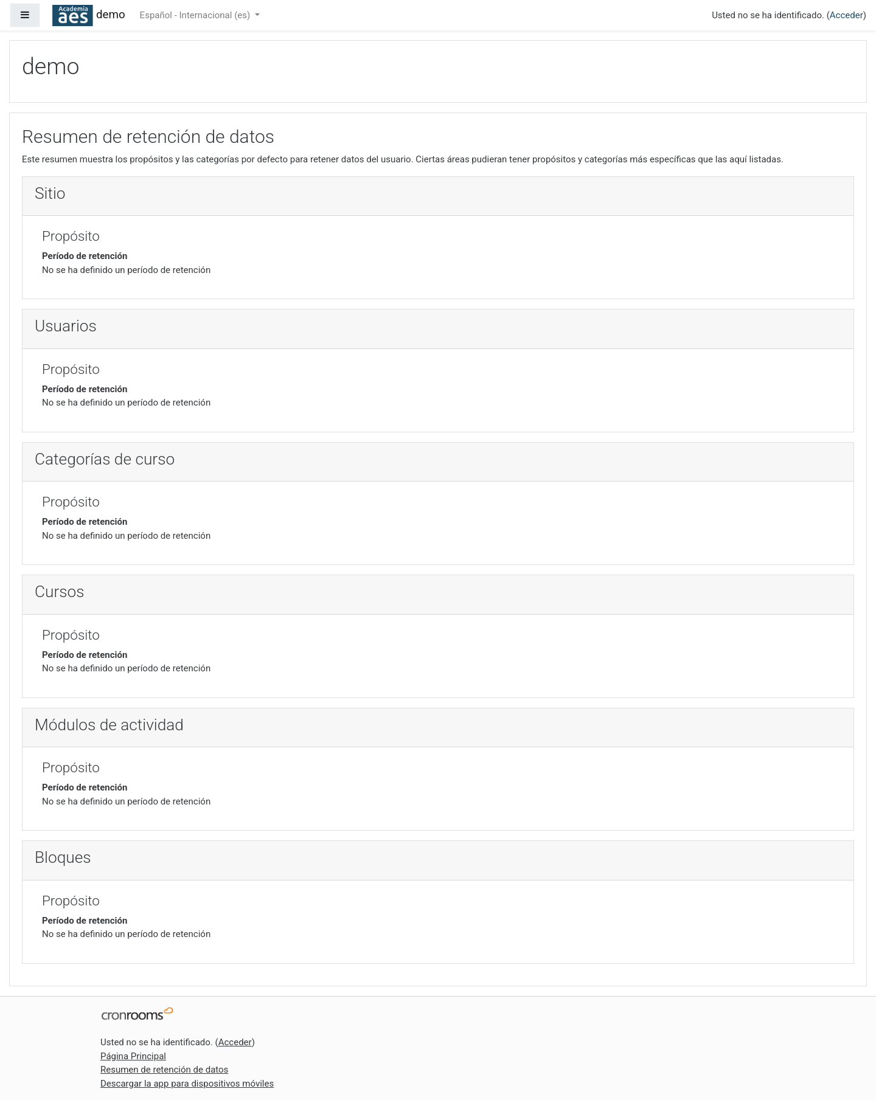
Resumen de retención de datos (164, 1069)
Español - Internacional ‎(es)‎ (196, 15)
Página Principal (133, 1056)
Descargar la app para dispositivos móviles (187, 1083)
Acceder (846, 15)
